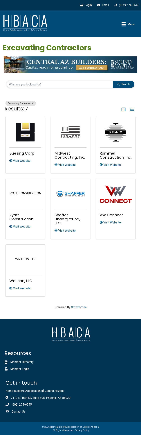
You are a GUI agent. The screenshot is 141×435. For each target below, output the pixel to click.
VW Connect (111, 215)
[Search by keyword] (60, 84)
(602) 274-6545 (22, 404)
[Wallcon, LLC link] (25, 259)
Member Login (19, 369)
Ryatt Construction (21, 217)
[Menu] (128, 24)
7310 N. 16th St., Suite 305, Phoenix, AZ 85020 (40, 398)
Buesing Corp (21, 153)
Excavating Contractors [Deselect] (21, 103)
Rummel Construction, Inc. (116, 155)
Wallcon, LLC (20, 280)
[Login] (85, 5)
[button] (123, 109)
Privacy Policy (82, 430)
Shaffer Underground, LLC (67, 219)
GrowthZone (79, 307)
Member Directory (22, 362)
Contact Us (19, 411)
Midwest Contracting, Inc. (70, 155)
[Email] (102, 5)
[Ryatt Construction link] (25, 193)
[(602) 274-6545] (126, 5)
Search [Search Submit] (124, 84)
